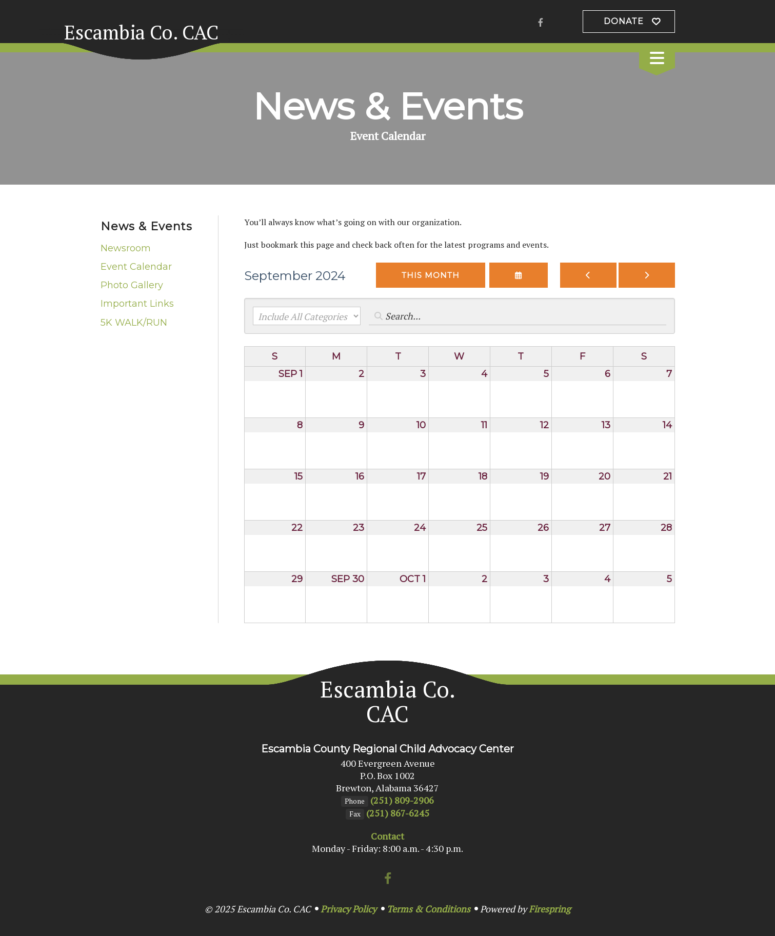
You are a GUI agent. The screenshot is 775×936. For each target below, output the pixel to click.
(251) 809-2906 (402, 800)
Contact (387, 836)
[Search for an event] (517, 316)
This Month (431, 275)
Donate (624, 21)
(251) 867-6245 (397, 813)
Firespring (549, 909)
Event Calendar (136, 266)
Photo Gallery (132, 285)
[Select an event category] (307, 316)
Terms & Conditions (428, 909)
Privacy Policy (348, 909)
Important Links (137, 303)
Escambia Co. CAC (141, 32)
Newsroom (126, 248)
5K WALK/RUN (134, 322)
